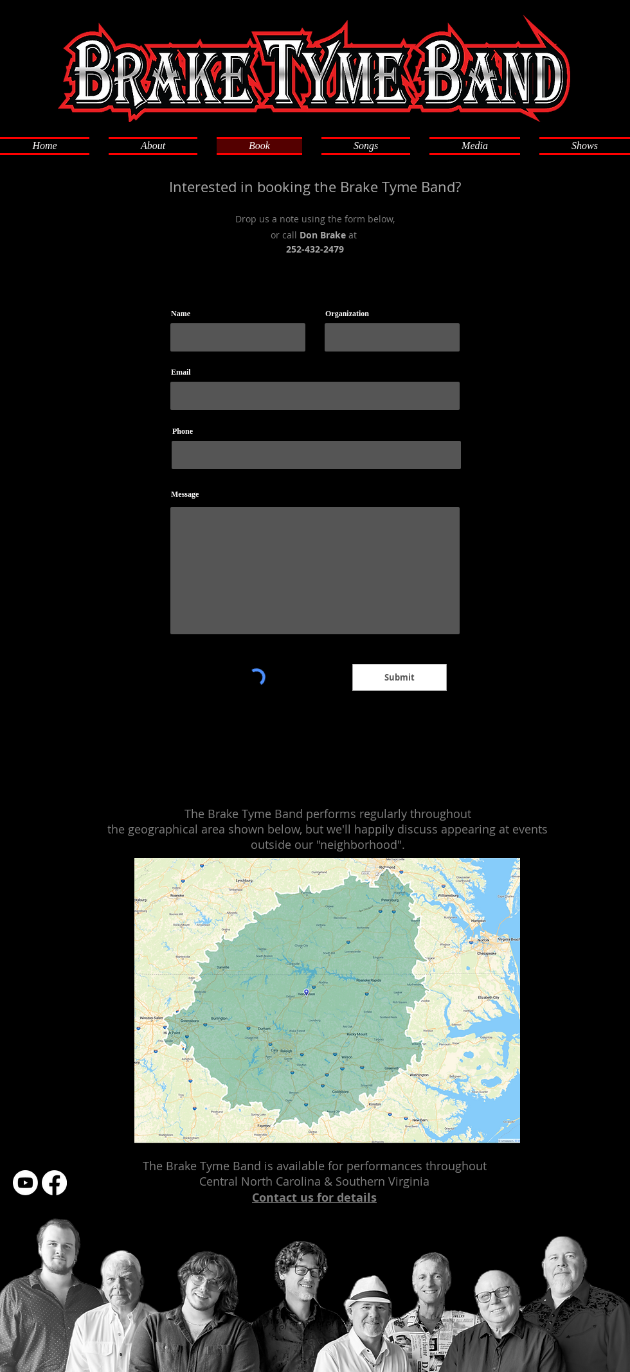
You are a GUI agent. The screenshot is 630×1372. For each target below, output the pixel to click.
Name (180, 313)
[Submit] (399, 677)
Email (181, 372)
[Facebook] (54, 1182)
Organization (347, 313)
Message (185, 494)
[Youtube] (25, 1182)
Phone (182, 431)
